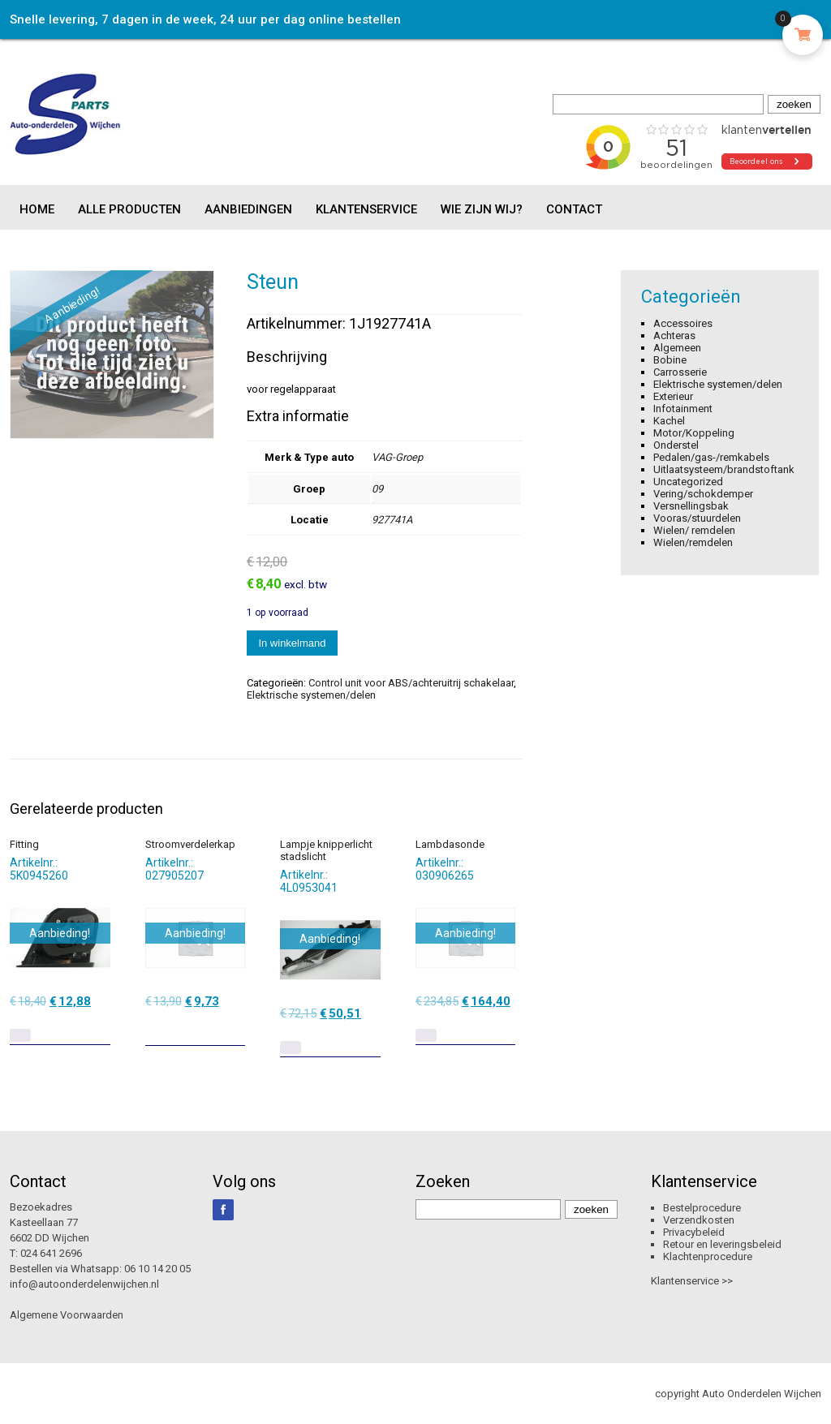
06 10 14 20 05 (157, 1269)
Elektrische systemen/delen (311, 695)
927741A (392, 520)
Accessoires (683, 323)
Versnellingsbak (691, 506)
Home (36, 209)
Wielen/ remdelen (694, 530)
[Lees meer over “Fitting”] (20, 1035)
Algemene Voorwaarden (66, 1315)
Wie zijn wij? (482, 209)
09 (377, 489)
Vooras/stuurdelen (697, 518)
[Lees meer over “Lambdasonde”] (426, 1035)
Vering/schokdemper (703, 494)
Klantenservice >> (692, 1281)
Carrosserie (680, 372)
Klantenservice (366, 209)
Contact (574, 209)
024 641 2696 (51, 1253)
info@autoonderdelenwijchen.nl (84, 1284)
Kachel (669, 421)
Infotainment (683, 408)
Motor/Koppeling (693, 433)
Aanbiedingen (248, 209)
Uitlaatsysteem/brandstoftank (723, 469)
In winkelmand (291, 643)
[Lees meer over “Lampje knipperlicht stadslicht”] (290, 1047)
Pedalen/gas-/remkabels (711, 457)
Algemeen (677, 348)
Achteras (674, 335)
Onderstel (676, 445)
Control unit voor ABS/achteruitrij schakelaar (411, 683)
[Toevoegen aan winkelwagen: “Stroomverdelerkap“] (234, 1027)
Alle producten (129, 209)
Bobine (670, 360)
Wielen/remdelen (693, 542)
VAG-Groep (397, 457)
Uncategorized (688, 481)
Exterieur (673, 396)
